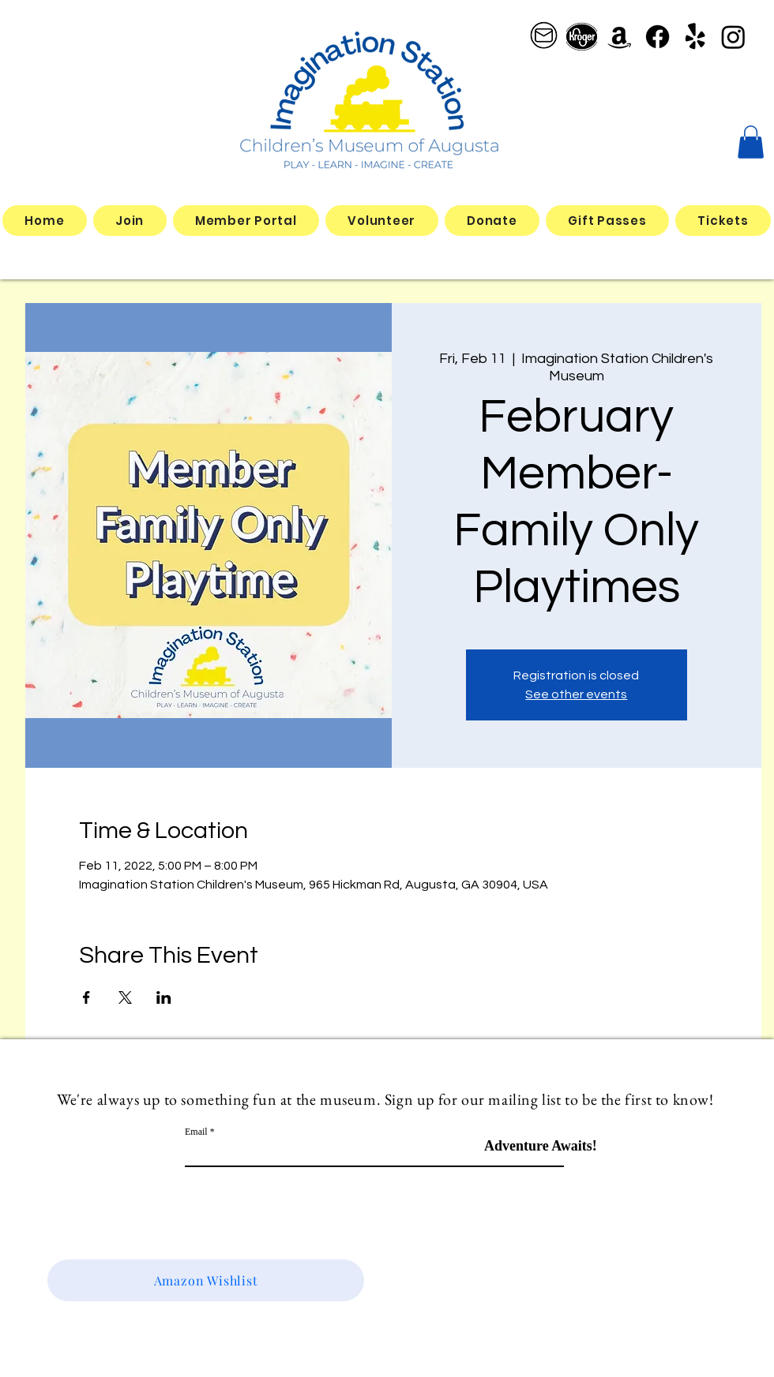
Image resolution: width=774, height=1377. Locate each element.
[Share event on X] (125, 997)
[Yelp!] (695, 36)
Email (196, 1131)
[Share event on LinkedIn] (163, 997)
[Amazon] (619, 36)
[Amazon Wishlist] (205, 1280)
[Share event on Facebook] (86, 997)
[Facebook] (657, 36)
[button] (751, 142)
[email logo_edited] (543, 36)
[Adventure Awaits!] (540, 1146)
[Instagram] (733, 36)
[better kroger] (581, 36)
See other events (576, 694)
